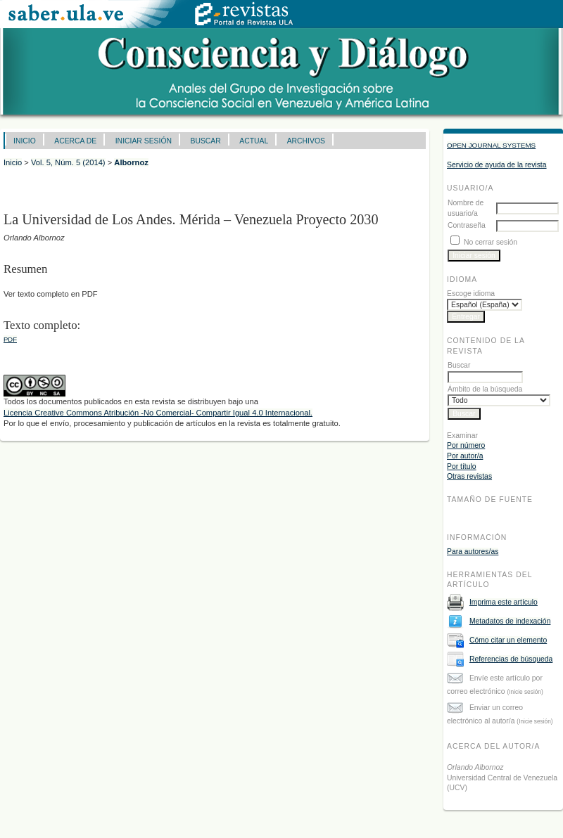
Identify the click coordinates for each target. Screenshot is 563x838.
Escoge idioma (471, 293)
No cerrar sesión (490, 242)
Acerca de (75, 141)
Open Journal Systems (491, 145)
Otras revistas (469, 476)
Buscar (205, 141)
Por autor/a (465, 456)
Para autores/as (472, 551)
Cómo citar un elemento (508, 640)
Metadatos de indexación (510, 621)
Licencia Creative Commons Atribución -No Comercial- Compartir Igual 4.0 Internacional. (158, 412)
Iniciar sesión (143, 141)
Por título (461, 466)
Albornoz (131, 162)
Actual (253, 141)
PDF (10, 339)
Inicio (24, 141)
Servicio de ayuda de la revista (497, 165)
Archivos (306, 141)
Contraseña (467, 225)
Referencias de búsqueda (510, 659)
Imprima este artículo (503, 602)
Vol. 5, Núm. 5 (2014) (68, 162)
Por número (466, 445)
